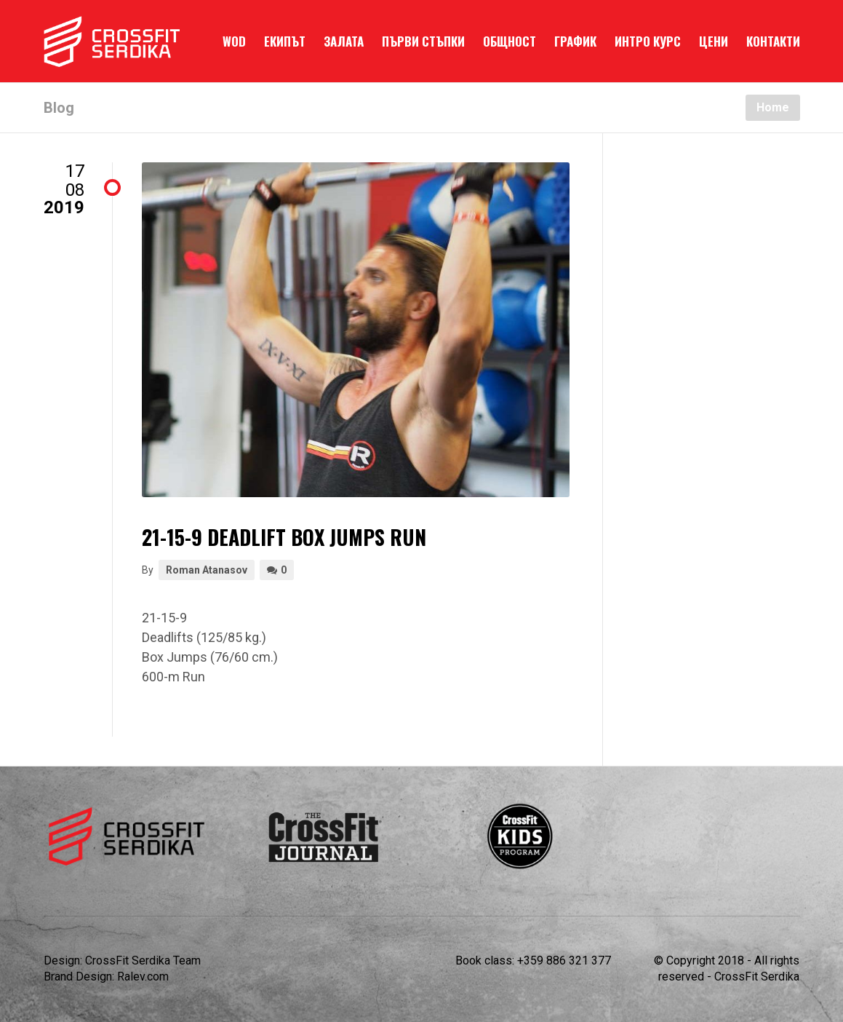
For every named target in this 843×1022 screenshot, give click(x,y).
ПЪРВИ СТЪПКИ (423, 41)
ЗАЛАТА (344, 41)
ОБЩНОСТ (509, 41)
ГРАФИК (575, 41)
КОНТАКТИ (773, 41)
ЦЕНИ (713, 41)
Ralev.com (143, 976)
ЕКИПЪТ (284, 41)
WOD (234, 41)
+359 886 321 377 (564, 960)
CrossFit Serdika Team (143, 960)
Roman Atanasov (206, 570)
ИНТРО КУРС (648, 41)
